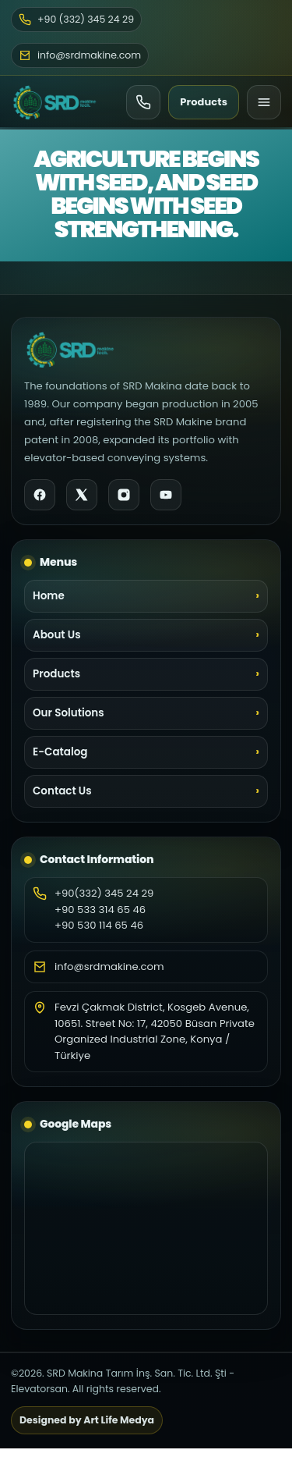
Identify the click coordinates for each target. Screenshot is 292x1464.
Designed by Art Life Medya (86, 1420)
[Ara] (143, 102)
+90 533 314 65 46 (100, 909)
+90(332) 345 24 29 (104, 893)
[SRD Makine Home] (54, 102)
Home (49, 595)
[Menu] (264, 102)
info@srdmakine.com (109, 966)
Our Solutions (68, 712)
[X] (81, 494)
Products (203, 101)
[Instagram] (123, 494)
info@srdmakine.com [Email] (80, 55)
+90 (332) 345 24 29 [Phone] (76, 19)
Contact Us (62, 791)
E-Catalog (60, 751)
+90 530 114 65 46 (99, 925)
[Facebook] (39, 494)
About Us (57, 634)
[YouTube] (165, 494)
